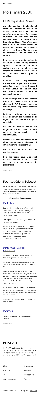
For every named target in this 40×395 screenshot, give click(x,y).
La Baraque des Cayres (18, 21)
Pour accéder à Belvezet (19, 181)
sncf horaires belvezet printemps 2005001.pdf (14, 237)
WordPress (33, 391)
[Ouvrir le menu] (35, 3)
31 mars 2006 (7, 170)
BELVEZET (7, 3)
